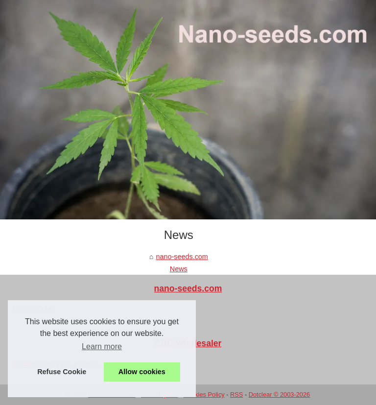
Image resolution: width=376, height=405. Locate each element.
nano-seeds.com (182, 257)
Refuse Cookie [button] (61, 372)
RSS (236, 394)
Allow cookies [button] (141, 372)
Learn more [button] (102, 346)
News (179, 269)
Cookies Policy (204, 394)
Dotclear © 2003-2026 (279, 394)
